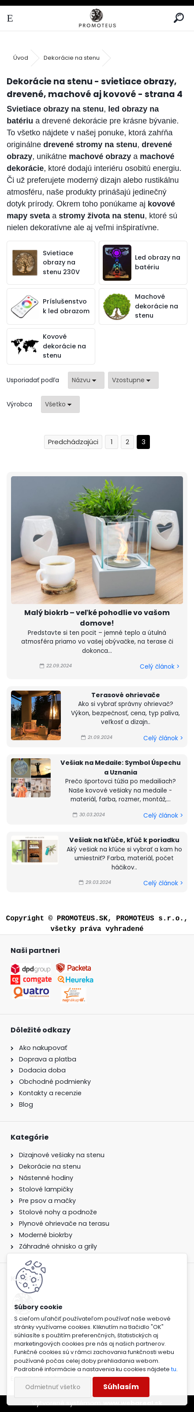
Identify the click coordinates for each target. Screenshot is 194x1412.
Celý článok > (159, 667)
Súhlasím (121, 1387)
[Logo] (97, 18)
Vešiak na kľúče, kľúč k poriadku (124, 840)
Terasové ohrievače (125, 695)
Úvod (20, 58)
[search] (179, 18)
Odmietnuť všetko (52, 1387)
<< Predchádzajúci (73, 442)
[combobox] (86, 380)
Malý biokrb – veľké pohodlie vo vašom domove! (97, 618)
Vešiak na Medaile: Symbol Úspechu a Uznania (120, 767)
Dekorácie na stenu (72, 58)
